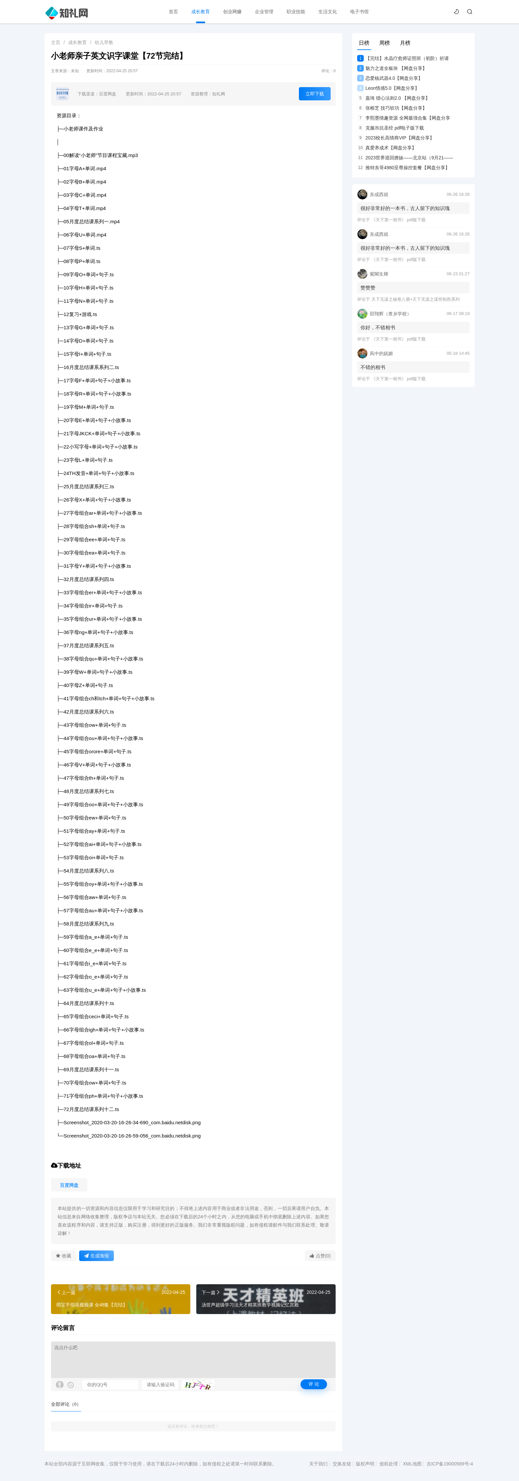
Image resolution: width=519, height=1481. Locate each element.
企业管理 (264, 11)
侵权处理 (388, 1463)
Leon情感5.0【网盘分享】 (388, 88)
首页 (173, 11)
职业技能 (296, 11)
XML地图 (412, 1463)
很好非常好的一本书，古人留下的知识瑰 (405, 208)
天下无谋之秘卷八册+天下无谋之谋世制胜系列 (415, 299)
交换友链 (342, 1463)
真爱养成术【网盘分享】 (386, 147)
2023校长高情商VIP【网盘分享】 (395, 137)
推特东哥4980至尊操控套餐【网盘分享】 (403, 167)
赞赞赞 (367, 288)
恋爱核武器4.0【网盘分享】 (390, 78)
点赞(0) (320, 1255)
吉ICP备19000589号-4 (450, 1463)
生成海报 (96, 1255)
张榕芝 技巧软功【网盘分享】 (392, 108)
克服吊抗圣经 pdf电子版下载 (390, 128)
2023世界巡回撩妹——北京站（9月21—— (405, 157)
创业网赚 (232, 11)
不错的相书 (372, 367)
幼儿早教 (104, 42)
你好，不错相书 (377, 327)
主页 (55, 42)
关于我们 (318, 1463)
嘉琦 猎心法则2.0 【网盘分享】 (393, 98)
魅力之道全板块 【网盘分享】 (392, 68)
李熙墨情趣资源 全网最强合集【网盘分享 (403, 118)
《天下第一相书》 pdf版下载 (398, 219)
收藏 (63, 1255)
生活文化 (327, 11)
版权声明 (365, 1463)
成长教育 (200, 11)
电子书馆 (359, 11)
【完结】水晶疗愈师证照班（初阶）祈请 (403, 58)
